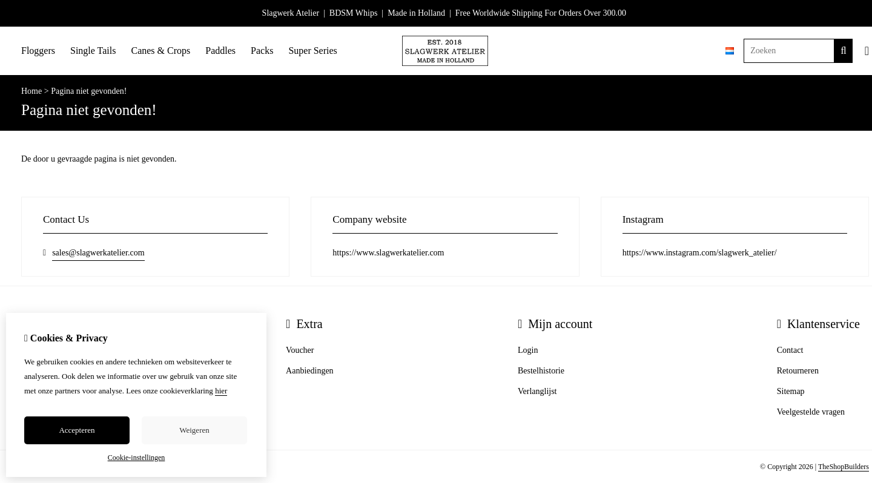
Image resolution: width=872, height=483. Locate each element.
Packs (262, 50)
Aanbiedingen (310, 370)
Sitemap (791, 391)
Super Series (312, 50)
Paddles (220, 50)
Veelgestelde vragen (811, 411)
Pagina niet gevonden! (89, 91)
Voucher (300, 350)
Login (528, 350)
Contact (790, 350)
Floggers (38, 50)
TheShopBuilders (843, 466)
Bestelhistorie (541, 370)
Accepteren (76, 430)
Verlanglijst (537, 391)
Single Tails (93, 50)
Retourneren (798, 370)
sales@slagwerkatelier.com (98, 252)
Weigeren (194, 430)
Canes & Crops (160, 50)
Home (31, 91)
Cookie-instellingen (136, 457)
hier (221, 390)
